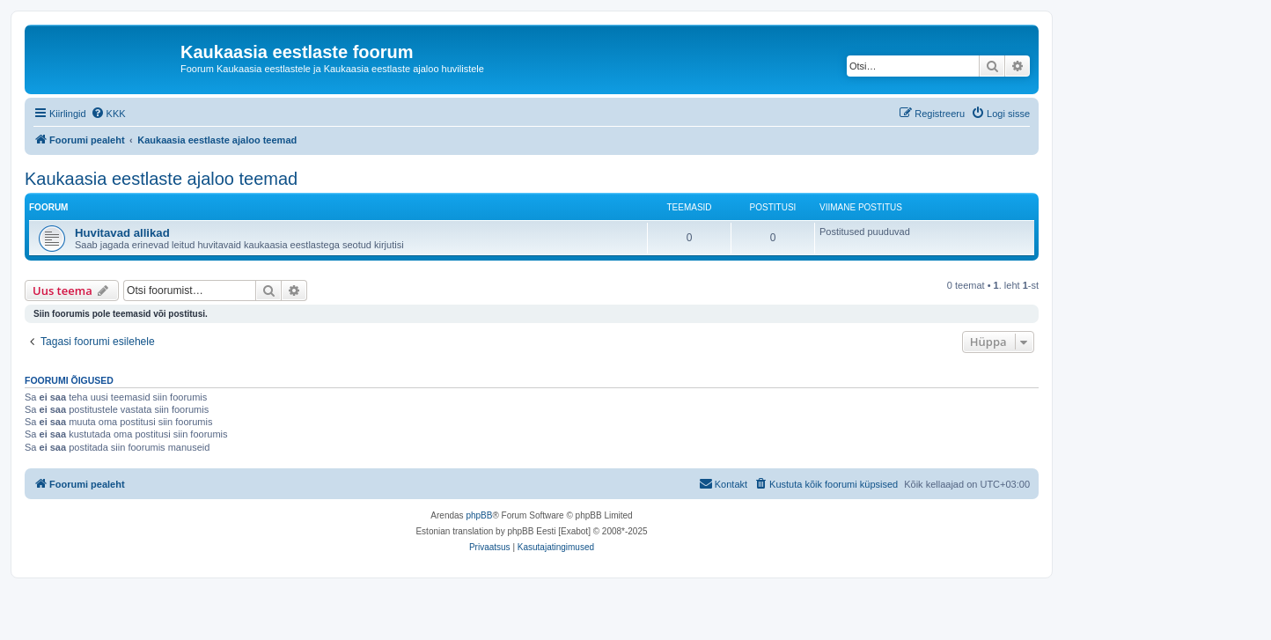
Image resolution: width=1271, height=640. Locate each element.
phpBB (479, 515)
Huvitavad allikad (122, 232)
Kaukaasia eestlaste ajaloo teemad (161, 178)
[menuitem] (108, 113)
